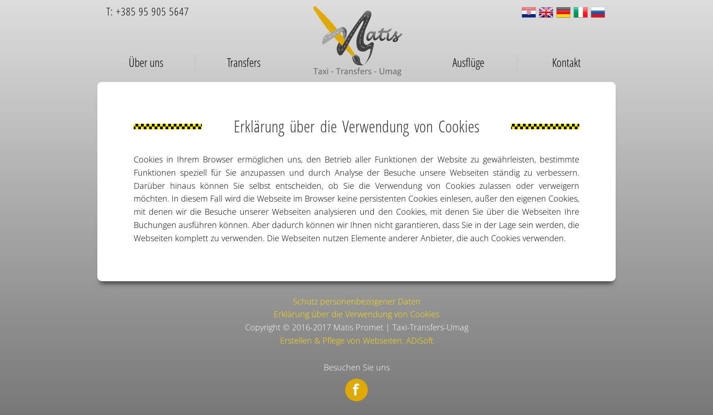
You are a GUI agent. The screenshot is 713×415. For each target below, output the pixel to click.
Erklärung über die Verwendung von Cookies (356, 314)
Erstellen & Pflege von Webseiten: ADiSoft (356, 340)
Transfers (244, 63)
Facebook (356, 390)
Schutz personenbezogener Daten (357, 301)
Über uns (146, 63)
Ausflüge (468, 63)
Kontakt (566, 63)
